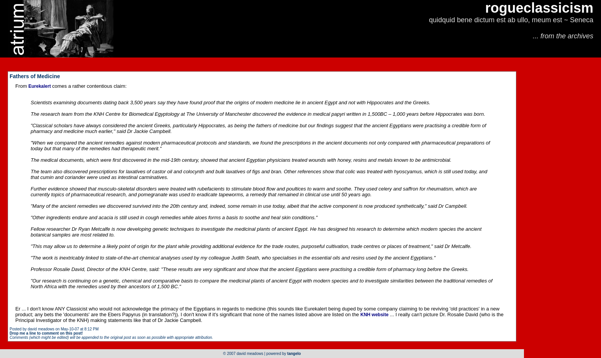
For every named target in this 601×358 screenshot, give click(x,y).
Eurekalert (40, 86)
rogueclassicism (539, 8)
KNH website (374, 314)
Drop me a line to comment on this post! (46, 333)
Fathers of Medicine (35, 76)
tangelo (294, 353)
